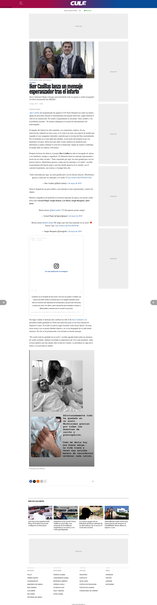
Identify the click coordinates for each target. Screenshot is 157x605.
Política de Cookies (87, 587)
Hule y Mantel (58, 591)
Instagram (110, 584)
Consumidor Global (61, 578)
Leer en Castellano (6, 7)
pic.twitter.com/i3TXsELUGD (80, 178)
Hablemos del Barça (35, 584)
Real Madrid (31, 587)
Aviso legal (84, 581)
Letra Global (58, 594)
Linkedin (109, 581)
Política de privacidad (88, 584)
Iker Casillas (34, 113)
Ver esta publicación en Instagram (56, 271)
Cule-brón (31, 591)
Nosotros (83, 575)
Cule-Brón (32, 82)
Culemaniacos (32, 581)
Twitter (108, 578)
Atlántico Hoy (58, 587)
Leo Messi (54, 312)
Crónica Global (59, 575)
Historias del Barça (34, 597)
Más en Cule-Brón (36, 501)
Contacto (83, 578)
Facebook (109, 575)
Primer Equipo (32, 578)
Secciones (31, 594)
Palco (29, 575)
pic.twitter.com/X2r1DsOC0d (67, 226)
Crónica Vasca (58, 584)
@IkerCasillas (55, 210)
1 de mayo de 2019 (74, 183)
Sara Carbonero (78, 320)
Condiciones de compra (89, 591)
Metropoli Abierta (60, 581)
